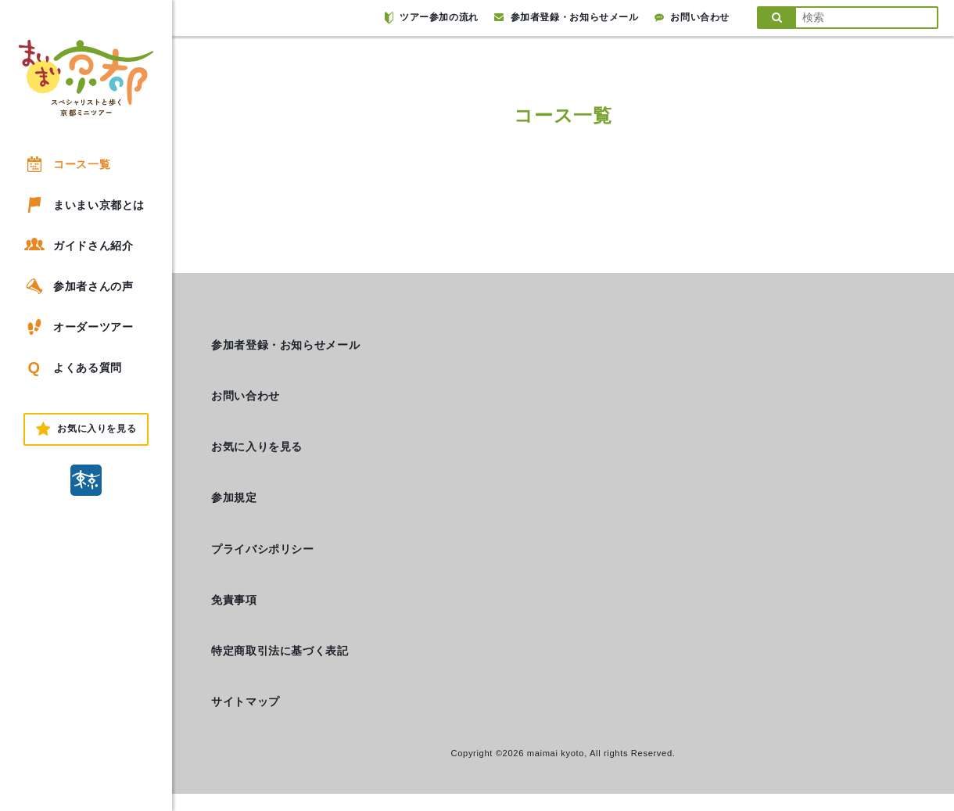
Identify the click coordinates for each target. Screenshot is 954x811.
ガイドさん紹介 (77, 245)
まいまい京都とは (83, 205)
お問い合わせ (692, 17)
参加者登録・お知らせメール (566, 17)
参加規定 (234, 497)
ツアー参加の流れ (432, 18)
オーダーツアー (77, 327)
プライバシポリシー (262, 549)
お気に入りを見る (257, 446)
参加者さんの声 (77, 286)
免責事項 (234, 600)
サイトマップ (245, 701)
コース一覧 (66, 164)
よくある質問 (72, 367)
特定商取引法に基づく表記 (280, 650)
